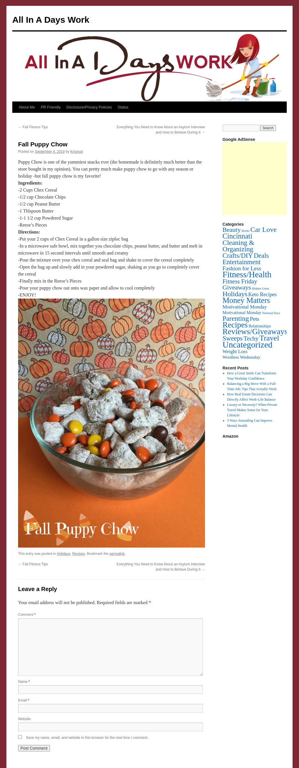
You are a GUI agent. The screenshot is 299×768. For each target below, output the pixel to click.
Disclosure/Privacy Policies (89, 107)
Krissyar (76, 152)
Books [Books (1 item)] (245, 230)
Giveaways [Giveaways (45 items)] (236, 287)
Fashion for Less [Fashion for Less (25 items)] (241, 268)
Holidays (63, 554)
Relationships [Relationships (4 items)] (260, 326)
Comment (27, 615)
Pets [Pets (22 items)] (254, 319)
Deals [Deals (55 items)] (261, 255)
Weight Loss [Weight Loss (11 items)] (235, 351)
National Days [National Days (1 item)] (271, 313)
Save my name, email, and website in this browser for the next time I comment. (87, 738)
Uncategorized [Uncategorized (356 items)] (247, 344)
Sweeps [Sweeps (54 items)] (232, 338)
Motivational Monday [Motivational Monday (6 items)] (241, 312)
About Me (27, 107)
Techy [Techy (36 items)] (251, 338)
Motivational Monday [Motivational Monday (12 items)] (244, 307)
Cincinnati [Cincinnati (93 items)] (237, 236)
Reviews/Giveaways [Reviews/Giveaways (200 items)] (254, 331)
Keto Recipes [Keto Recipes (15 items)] (262, 294)
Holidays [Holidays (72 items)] (234, 294)
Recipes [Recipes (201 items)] (235, 324)
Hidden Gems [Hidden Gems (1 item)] (260, 288)
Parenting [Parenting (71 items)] (235, 318)
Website (24, 719)
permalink (117, 554)
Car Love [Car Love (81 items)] (263, 229)
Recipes (78, 554)
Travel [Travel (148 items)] (269, 338)
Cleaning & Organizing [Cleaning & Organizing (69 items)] (238, 246)
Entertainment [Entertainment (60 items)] (241, 262)
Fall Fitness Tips (33, 127)
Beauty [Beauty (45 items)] (231, 229)
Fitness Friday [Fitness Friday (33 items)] (239, 281)
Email (23, 700)
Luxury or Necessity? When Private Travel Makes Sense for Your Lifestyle (252, 410)
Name (24, 682)
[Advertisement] (260, 178)
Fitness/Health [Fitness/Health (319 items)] (247, 274)
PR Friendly (51, 107)
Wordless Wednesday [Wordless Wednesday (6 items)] (241, 357)
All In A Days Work (50, 19)
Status (123, 107)
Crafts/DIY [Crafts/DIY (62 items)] (237, 255)
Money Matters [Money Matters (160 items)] (246, 300)
